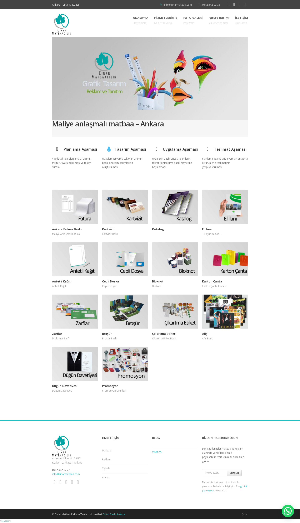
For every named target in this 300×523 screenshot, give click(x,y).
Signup (234, 473)
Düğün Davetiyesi (64, 386)
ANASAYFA (140, 20)
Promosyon (110, 386)
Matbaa (106, 450)
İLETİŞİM (241, 20)
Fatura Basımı (219, 20)
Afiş (204, 334)
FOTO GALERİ (193, 20)
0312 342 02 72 (211, 4)
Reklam (106, 459)
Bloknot (158, 281)
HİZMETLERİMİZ (166, 20)
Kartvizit (108, 229)
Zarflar (57, 334)
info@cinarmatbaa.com (178, 4)
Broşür (107, 334)
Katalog (158, 229)
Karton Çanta (212, 281)
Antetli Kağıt (61, 281)
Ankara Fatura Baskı (67, 229)
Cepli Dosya (110, 281)
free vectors (5, 520)
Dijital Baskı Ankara (113, 514)
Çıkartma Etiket (163, 334)
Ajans (105, 477)
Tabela (106, 468)
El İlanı (207, 229)
